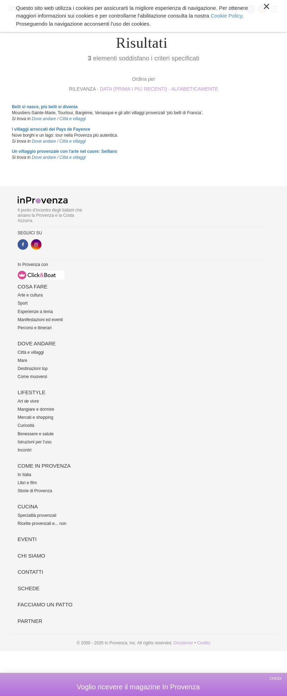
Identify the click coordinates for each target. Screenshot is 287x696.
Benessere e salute (36, 433)
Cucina (28, 506)
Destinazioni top (32, 368)
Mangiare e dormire (36, 409)
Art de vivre (28, 401)
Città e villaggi (72, 118)
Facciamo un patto (45, 604)
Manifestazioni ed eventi (40, 319)
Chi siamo (31, 556)
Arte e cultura (30, 295)
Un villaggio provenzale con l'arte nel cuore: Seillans (64, 151)
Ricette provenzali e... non (42, 523)
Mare (22, 360)
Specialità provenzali (37, 515)
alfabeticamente (194, 89)
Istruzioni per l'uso (34, 442)
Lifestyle (31, 392)
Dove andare (44, 118)
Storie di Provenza (35, 490)
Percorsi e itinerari (35, 327)
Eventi (27, 539)
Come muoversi (32, 376)
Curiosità (26, 425)
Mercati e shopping (35, 417)
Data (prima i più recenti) (133, 89)
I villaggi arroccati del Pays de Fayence (51, 129)
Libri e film (27, 482)
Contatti (30, 572)
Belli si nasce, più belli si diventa (45, 106)
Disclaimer (183, 642)
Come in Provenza (44, 466)
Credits (203, 642)
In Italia (24, 474)
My (233, 9)
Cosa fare (32, 287)
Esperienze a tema (35, 311)
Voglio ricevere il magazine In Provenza (138, 687)
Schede (29, 588)
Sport (23, 303)
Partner (30, 621)
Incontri (24, 450)
